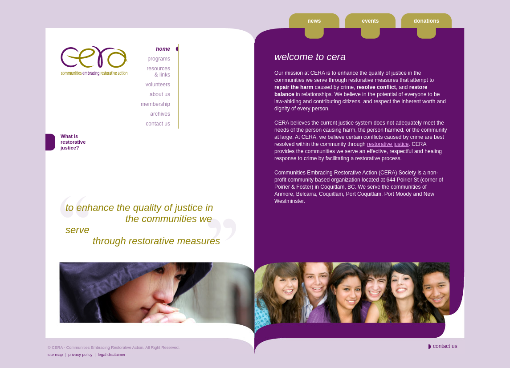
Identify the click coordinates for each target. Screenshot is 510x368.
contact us (158, 124)
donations (426, 21)
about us (160, 94)
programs (158, 59)
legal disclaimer (112, 354)
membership (155, 104)
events (370, 21)
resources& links (158, 71)
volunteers (158, 84)
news (314, 21)
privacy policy (80, 354)
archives (160, 114)
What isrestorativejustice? (73, 141)
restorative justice (387, 144)
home (163, 49)
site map (55, 354)
